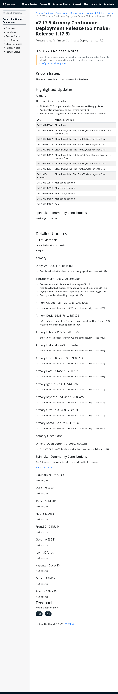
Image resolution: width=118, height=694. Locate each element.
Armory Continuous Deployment (52, 13)
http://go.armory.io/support (52, 63)
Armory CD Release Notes (100, 13)
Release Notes (77, 13)
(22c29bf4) (69, 624)
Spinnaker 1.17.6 (44, 467)
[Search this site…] (14, 12)
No (48, 613)
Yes (39, 613)
